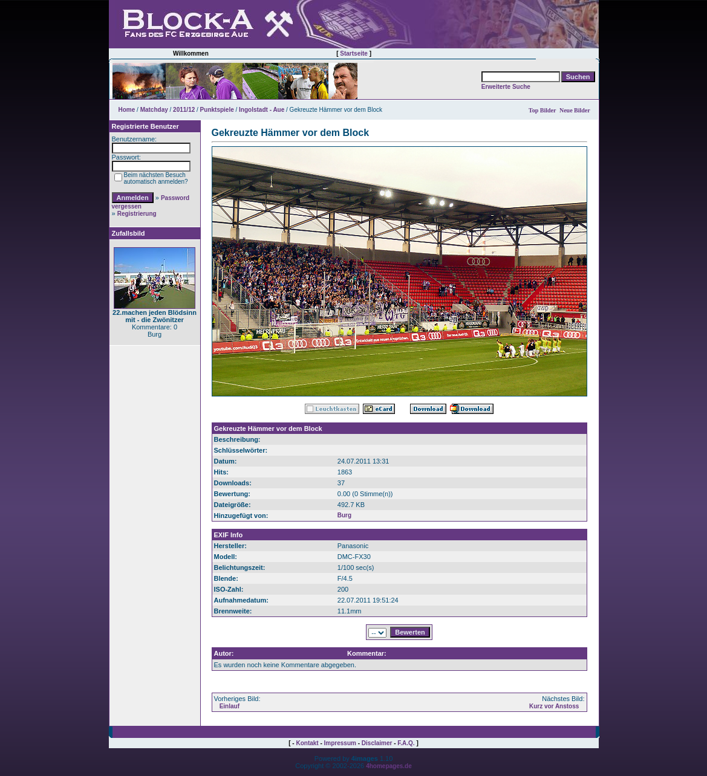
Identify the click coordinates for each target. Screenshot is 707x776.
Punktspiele (217, 109)
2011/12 (184, 109)
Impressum (340, 743)
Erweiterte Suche (505, 86)
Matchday (154, 109)
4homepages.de (389, 766)
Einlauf (229, 706)
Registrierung (137, 213)
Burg (344, 515)
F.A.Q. (405, 743)
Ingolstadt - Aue (261, 109)
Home (127, 109)
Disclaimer (377, 743)
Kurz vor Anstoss (554, 706)
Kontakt (307, 743)
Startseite (354, 53)
